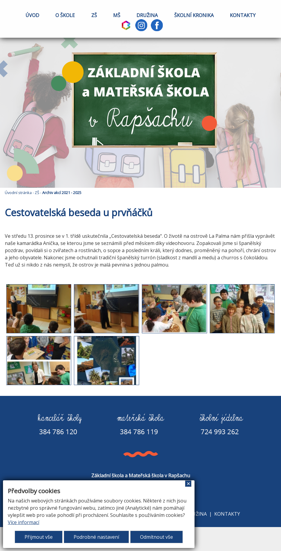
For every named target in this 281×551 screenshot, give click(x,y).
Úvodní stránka (18, 192)
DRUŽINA (147, 15)
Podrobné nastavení (96, 537)
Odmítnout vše (156, 537)
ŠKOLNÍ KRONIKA (194, 15)
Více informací (23, 522)
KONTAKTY (243, 15)
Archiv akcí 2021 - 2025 (61, 192)
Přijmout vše (39, 537)
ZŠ (94, 15)
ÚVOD (32, 15)
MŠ (116, 15)
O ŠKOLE (65, 15)
